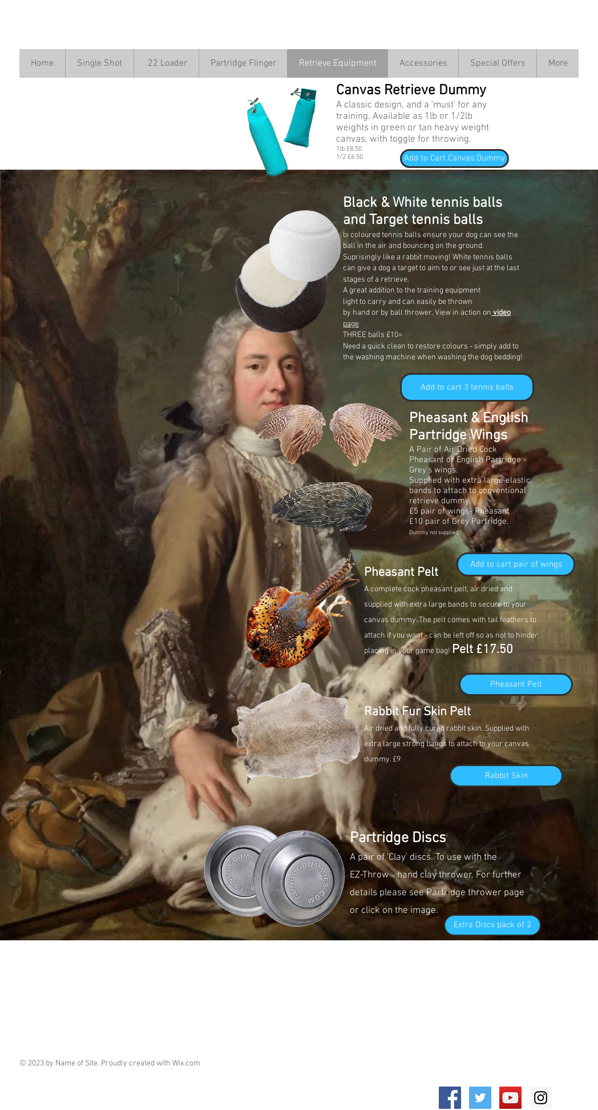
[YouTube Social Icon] (510, 1098)
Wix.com (186, 1063)
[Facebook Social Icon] (450, 1098)
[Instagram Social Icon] (541, 1098)
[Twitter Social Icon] (480, 1098)
